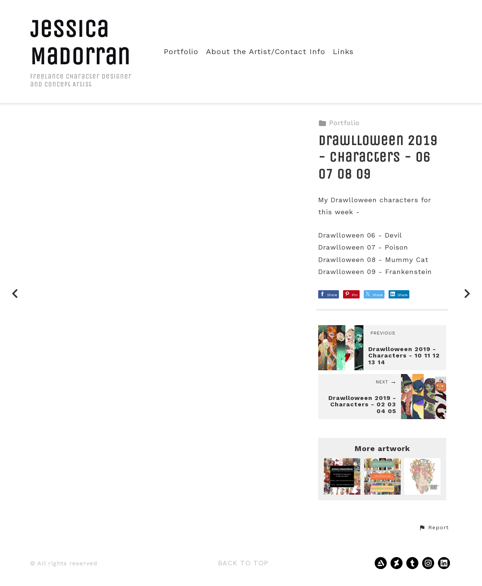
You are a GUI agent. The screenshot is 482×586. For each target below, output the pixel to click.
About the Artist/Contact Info (265, 51)
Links (343, 51)
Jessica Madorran (80, 42)
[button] (434, 527)
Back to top (243, 563)
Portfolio (181, 51)
